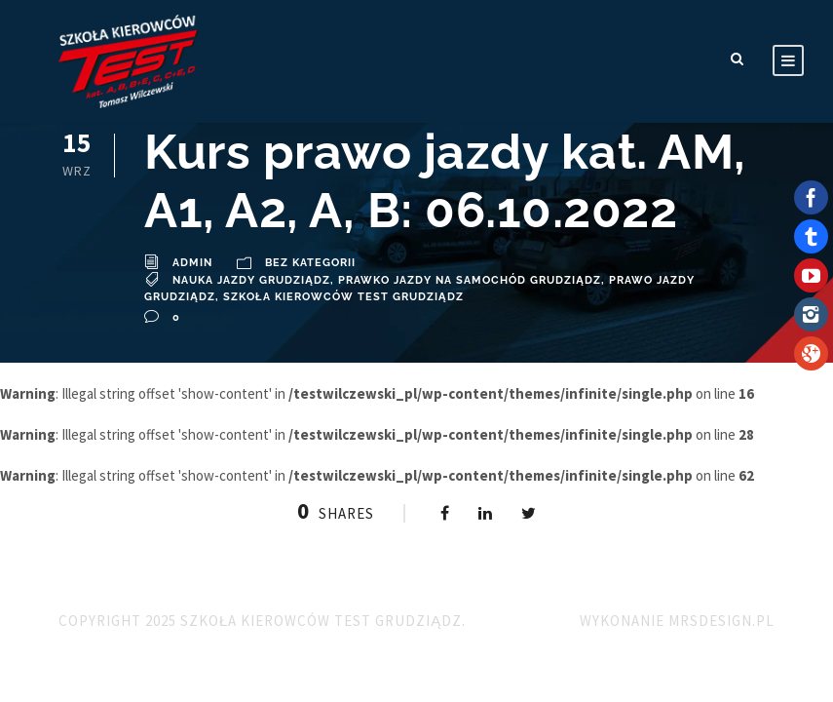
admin (192, 262)
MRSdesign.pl (721, 620)
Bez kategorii (310, 262)
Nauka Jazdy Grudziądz (251, 280)
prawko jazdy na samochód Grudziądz (469, 280)
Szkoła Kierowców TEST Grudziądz (343, 297)
